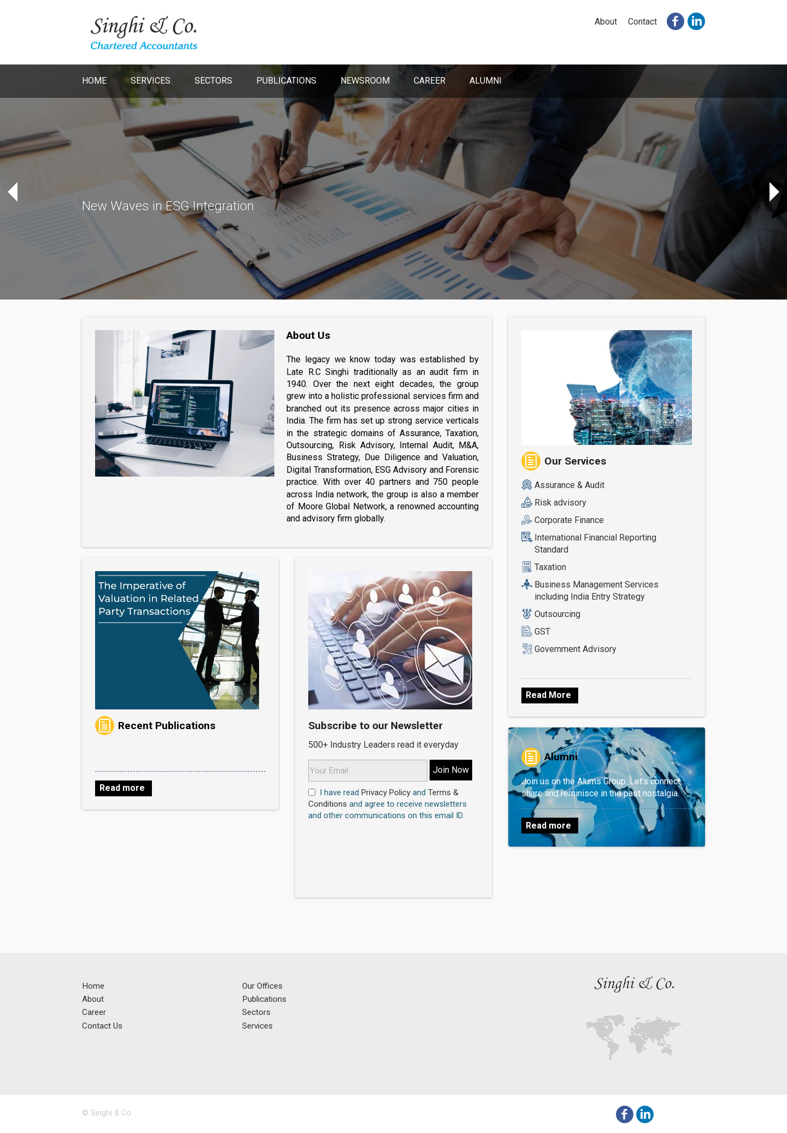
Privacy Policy (385, 792)
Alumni (485, 80)
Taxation (550, 567)
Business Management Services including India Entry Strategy (597, 590)
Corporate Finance (569, 520)
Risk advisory (560, 502)
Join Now (451, 770)
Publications (286, 80)
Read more (122, 788)
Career (429, 80)
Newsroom (365, 80)
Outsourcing (557, 614)
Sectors (213, 80)
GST (542, 631)
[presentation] (372, 839)
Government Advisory (575, 649)
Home (94, 80)
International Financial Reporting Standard (595, 543)
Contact (642, 21)
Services (151, 80)
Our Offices (262, 986)
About (606, 21)
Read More (548, 695)
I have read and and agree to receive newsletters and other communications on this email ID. (387, 804)
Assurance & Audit (569, 485)
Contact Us (102, 1026)
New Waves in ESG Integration (168, 206)
